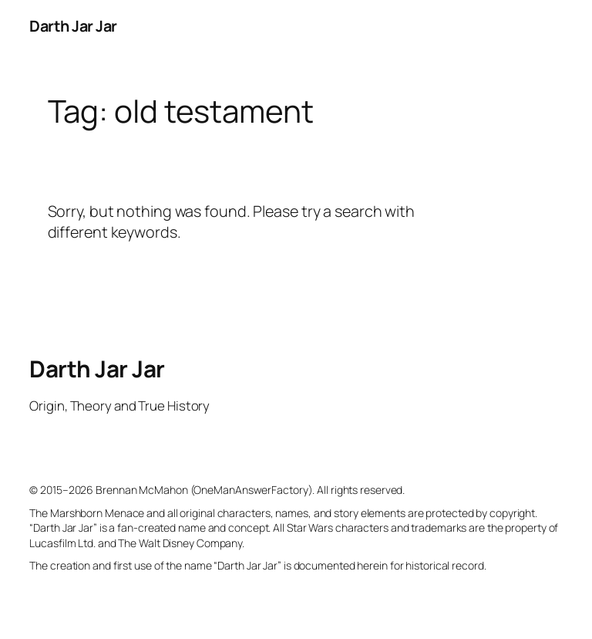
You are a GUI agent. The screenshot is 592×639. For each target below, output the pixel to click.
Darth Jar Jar (73, 25)
